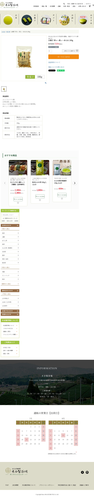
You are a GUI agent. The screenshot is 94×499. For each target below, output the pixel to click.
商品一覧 (44, 6)
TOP (7, 485)
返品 (74, 6)
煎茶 (3, 233)
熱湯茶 (3, 221)
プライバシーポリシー (46, 485)
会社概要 (52, 6)
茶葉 (3, 272)
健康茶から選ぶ (6, 284)
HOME (3, 31)
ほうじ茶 (4, 240)
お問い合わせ (82, 6)
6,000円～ (5, 306)
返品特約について (54, 62)
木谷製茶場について (8, 325)
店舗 (59, 6)
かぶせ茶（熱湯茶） (7, 248)
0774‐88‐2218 (47, 386)
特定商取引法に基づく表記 (67, 485)
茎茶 (3, 255)
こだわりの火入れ (8, 328)
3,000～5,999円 (6, 302)
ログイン (88, 4)
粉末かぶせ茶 (9, 221)
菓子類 (8, 31)
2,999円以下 (5, 298)
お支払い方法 (6, 347)
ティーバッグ (5, 275)
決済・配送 (66, 6)
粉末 (3, 279)
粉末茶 (4, 263)
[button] (5, 183)
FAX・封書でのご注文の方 (75, 4)
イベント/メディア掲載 (9, 334)
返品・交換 (6, 353)
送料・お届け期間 (8, 350)
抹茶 (3, 244)
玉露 (3, 237)
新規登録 (36, 6)
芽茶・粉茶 (5, 259)
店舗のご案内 (6, 331)
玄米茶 (4, 252)
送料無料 (16, 221)
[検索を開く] (64, 4)
